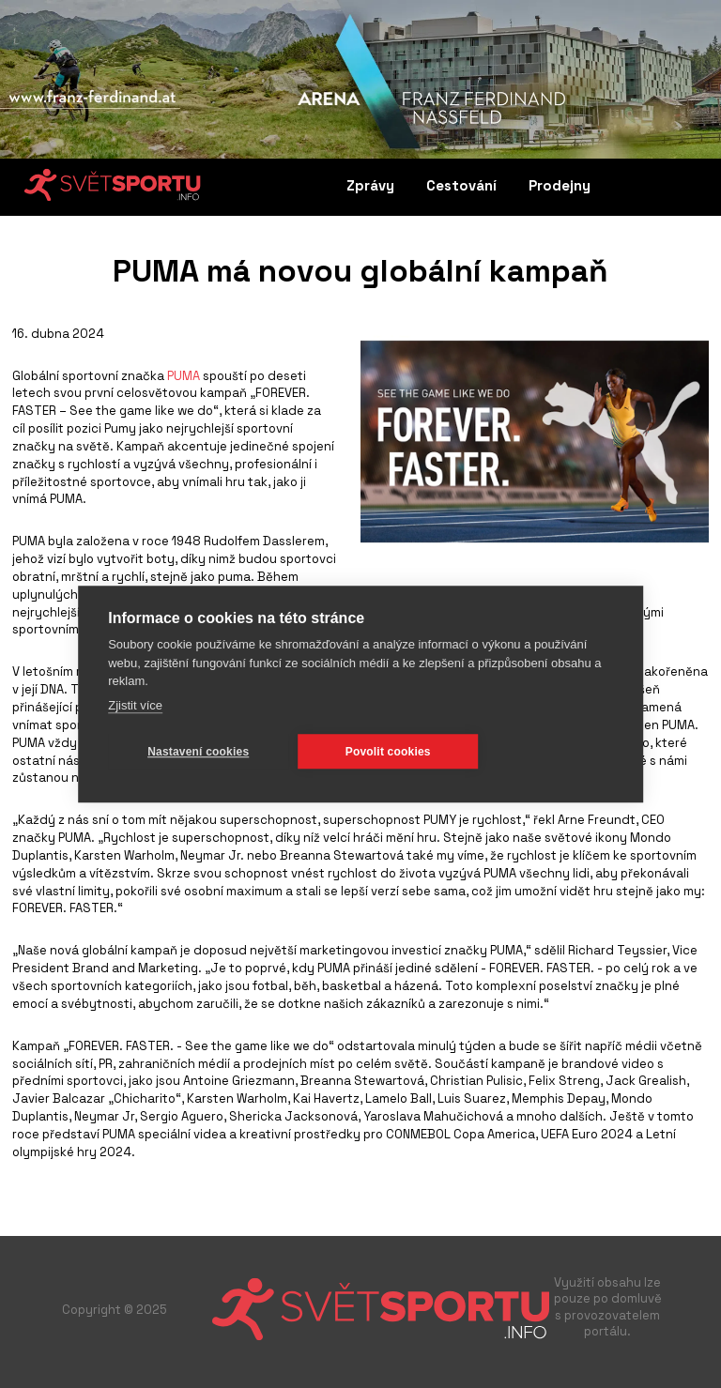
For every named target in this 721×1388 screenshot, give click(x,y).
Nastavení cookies (198, 751)
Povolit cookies (388, 751)
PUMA (183, 376)
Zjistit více (135, 705)
